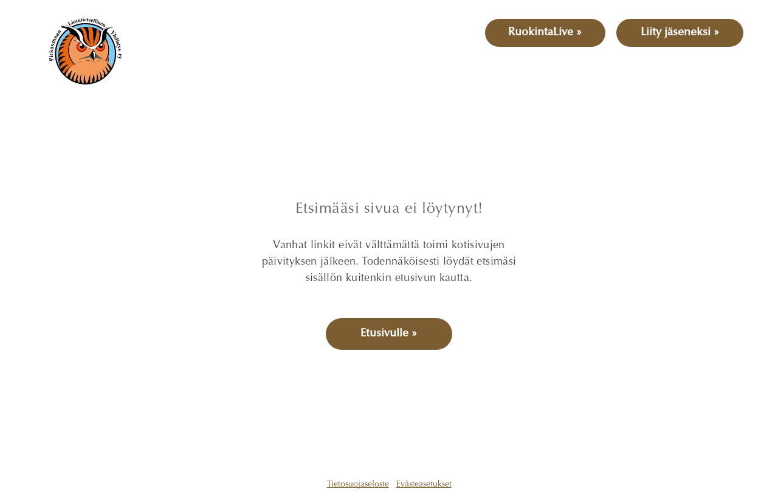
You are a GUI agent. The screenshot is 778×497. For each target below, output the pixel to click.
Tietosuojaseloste (358, 485)
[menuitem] (190, 66)
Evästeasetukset (424, 485)
